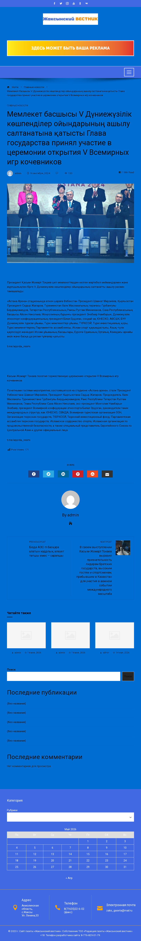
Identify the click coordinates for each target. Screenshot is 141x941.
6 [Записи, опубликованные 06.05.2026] (52, 847)
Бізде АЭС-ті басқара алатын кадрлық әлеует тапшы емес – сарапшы (48, 548)
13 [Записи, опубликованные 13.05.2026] (52, 854)
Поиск (11, 669)
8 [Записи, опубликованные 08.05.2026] (88, 847)
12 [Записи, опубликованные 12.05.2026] (34, 854)
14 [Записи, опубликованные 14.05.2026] (70, 854)
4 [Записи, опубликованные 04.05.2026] (16, 847)
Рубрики (12, 810)
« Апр (69, 878)
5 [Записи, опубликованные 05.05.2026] (34, 847)
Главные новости (17, 105)
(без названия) (16, 703)
